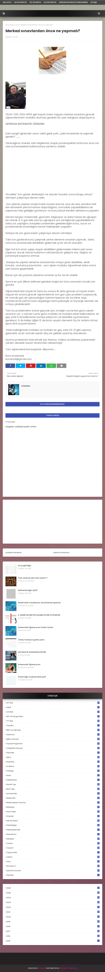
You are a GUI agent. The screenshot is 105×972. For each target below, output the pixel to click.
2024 (53, 897)
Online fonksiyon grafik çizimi (31, 639)
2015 (53, 941)
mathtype (53, 807)
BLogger (42, 968)
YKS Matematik (20, 2)
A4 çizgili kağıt (24, 565)
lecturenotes (53, 793)
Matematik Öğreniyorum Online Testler (35, 627)
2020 (53, 917)
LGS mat (53, 712)
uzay (53, 861)
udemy (53, 857)
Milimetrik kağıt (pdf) (27, 590)
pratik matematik (53, 830)
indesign (53, 771)
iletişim (94, 2)
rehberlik (53, 839)
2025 (53, 892)
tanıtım (53, 843)
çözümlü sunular (53, 870)
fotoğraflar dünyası (53, 748)
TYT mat (53, 721)
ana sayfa (7, 2)
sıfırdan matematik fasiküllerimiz (73, 2)
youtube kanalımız (13, 552)
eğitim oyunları (53, 739)
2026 (53, 888)
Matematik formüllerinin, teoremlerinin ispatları (39, 602)
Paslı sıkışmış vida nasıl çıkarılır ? (33, 578)
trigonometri (53, 852)
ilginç (53, 757)
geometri (53, 752)
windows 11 (53, 866)
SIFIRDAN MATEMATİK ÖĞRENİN (24, 124)
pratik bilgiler (53, 825)
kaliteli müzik (53, 780)
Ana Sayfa (9, 25)
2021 (53, 912)
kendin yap (53, 784)
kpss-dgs (53, 789)
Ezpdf (53, 707)
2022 (53, 907)
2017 (53, 931)
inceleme (53, 766)
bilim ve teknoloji (53, 730)
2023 (53, 902)
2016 (53, 936)
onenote (53, 816)
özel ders (53, 875)
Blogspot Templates (68, 968)
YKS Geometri (35, 2)
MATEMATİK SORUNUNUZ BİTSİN (32, 652)
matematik (53, 798)
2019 (53, 921)
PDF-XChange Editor (53, 716)
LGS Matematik (50, 2)
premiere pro (53, 834)
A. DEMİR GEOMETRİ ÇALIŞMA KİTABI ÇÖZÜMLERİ (39, 615)
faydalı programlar (53, 743)
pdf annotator (53, 821)
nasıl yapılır (53, 811)
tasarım (53, 848)
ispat (53, 775)
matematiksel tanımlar (53, 802)
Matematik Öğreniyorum (29, 664)
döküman (53, 734)
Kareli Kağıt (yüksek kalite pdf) (32, 677)
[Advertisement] (25, 171)
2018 (53, 926)
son (17, 25)
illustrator (53, 762)
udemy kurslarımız (61, 552)
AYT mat (53, 703)
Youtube (53, 725)
